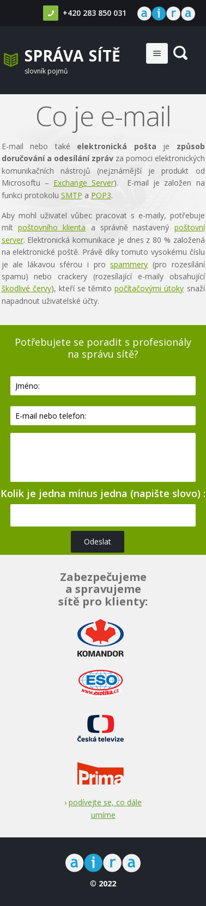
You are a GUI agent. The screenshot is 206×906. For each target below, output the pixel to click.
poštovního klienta (52, 227)
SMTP (71, 195)
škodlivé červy (26, 288)
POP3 (101, 195)
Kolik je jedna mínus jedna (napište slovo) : (103, 493)
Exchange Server (83, 182)
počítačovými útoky (149, 288)
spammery (129, 264)
